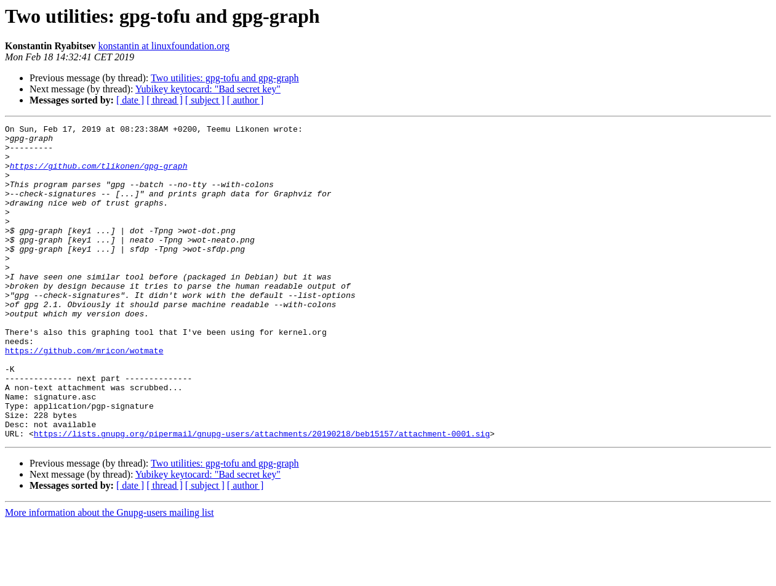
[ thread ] (164, 100)
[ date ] (130, 100)
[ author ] (245, 100)
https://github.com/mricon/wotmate (84, 396)
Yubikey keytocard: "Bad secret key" (208, 89)
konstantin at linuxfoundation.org (163, 46)
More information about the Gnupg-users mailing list (109, 575)
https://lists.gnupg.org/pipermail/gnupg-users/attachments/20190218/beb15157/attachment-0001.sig (262, 496)
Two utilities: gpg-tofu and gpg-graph (225, 78)
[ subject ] (205, 100)
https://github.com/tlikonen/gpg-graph (99, 174)
